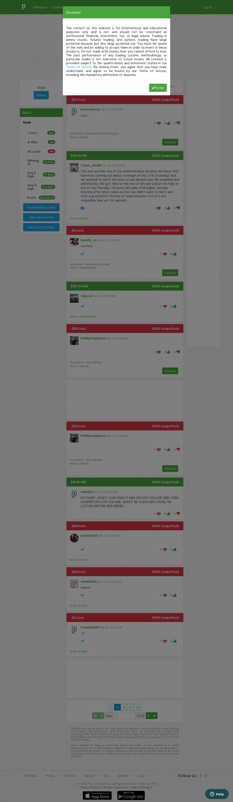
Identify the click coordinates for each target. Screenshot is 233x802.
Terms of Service (79, 66)
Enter (158, 87)
